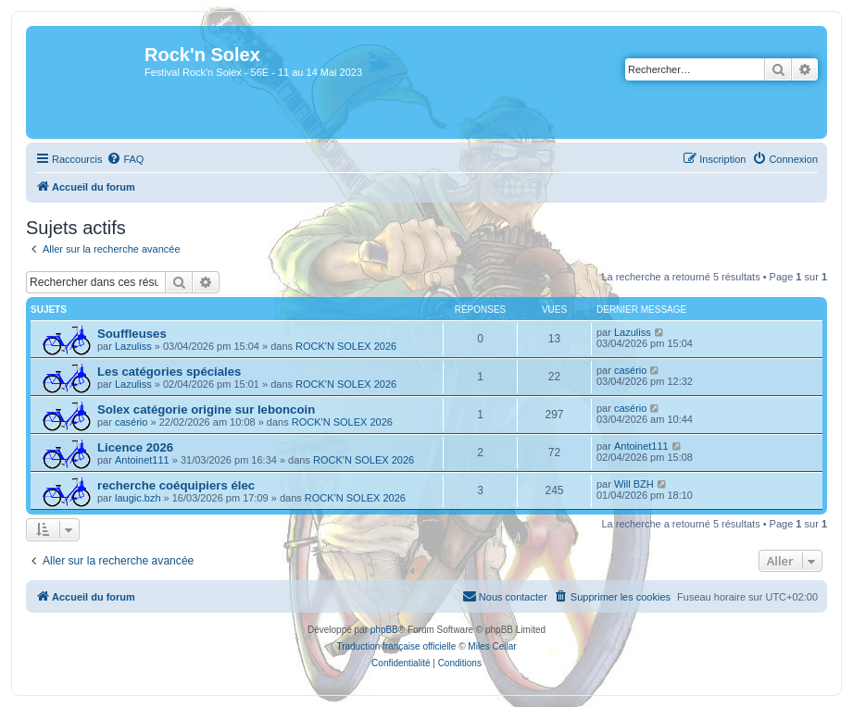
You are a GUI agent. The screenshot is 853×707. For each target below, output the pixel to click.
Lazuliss (133, 346)
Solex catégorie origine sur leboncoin (206, 409)
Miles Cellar (492, 646)
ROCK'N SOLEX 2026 (345, 346)
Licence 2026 (135, 447)
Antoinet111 (142, 459)
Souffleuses (132, 334)
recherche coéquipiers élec (176, 485)
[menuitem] (125, 159)
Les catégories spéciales (169, 371)
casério (630, 370)
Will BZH (634, 484)
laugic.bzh (138, 497)
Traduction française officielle (396, 646)
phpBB (384, 630)
